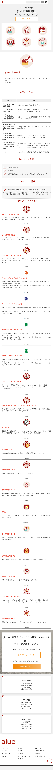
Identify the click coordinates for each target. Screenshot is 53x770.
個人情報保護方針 (40, 756)
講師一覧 (21, 759)
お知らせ (21, 748)
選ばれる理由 (6, 753)
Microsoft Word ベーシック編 (26, 298)
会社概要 (37, 753)
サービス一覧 (6, 751)
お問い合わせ (39, 748)
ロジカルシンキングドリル (26, 591)
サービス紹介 (26, 684)
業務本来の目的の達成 (26, 570)
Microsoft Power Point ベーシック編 (26, 272)
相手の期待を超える (26, 528)
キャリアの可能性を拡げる (26, 209)
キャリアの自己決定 (26, 229)
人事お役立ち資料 (40, 751)
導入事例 (26, 704)
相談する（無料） (26, 18)
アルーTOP (5, 748)
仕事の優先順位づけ (26, 550)
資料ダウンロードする (26, 655)
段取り (26, 506)
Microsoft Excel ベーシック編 (26, 350)
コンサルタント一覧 (24, 756)
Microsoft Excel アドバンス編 (26, 324)
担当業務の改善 (26, 444)
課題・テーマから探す (26, 724)
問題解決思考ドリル (26, 613)
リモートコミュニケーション (26, 376)
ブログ (20, 751)
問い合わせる (46, 2)
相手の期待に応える (26, 484)
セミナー (21, 753)
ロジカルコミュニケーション (26, 250)
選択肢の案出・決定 (26, 464)
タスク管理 (26, 422)
